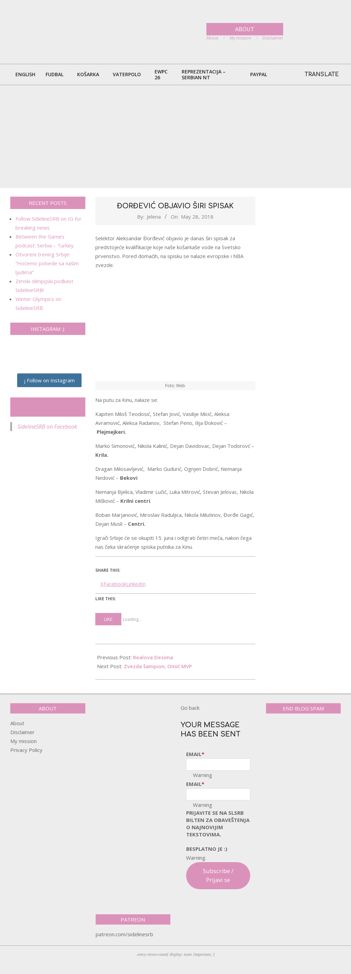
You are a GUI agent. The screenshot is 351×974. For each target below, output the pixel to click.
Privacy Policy (26, 749)
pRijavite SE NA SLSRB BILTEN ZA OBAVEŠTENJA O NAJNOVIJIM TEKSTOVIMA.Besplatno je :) (218, 830)
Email (195, 754)
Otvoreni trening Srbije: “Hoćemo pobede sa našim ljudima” (47, 263)
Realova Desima (153, 657)
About (17, 723)
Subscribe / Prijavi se (218, 875)
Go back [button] (190, 707)
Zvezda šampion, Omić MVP (158, 666)
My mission (23, 741)
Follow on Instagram (49, 380)
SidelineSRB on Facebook (48, 407)
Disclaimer (22, 732)
